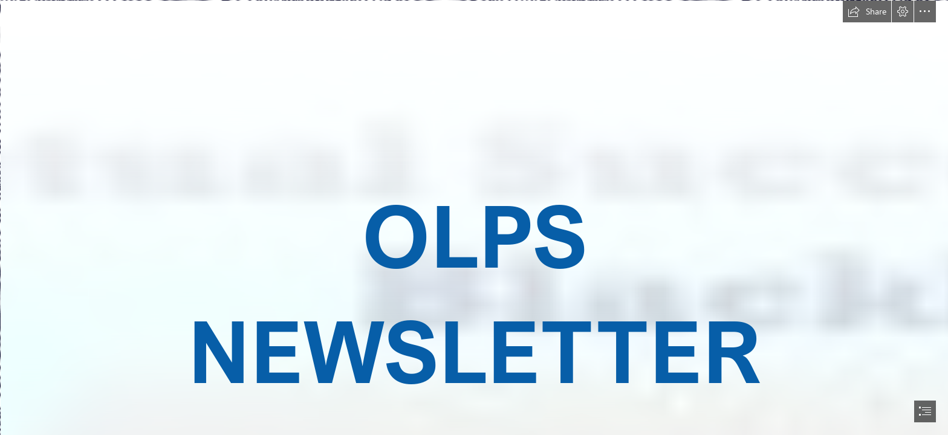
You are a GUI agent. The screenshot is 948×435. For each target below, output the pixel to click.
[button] (867, 11)
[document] (474, 217)
